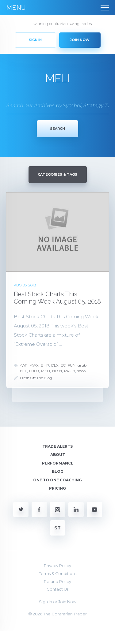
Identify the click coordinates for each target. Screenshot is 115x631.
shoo (81, 370)
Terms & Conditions (57, 573)
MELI (45, 370)
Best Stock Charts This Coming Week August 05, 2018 (57, 297)
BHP (45, 365)
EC (63, 365)
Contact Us (57, 589)
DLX (55, 365)
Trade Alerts (57, 446)
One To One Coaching (57, 480)
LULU (34, 370)
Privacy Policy (57, 565)
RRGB (69, 370)
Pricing (57, 488)
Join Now (67, 601)
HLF (23, 370)
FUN (71, 365)
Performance (57, 463)
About (57, 454)
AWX (34, 365)
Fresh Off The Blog (36, 377)
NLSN (57, 370)
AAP (24, 365)
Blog (57, 471)
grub (82, 365)
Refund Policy (57, 581)
